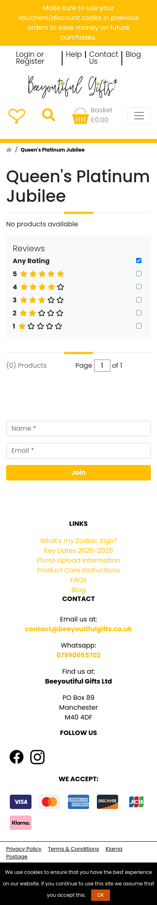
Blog (133, 54)
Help (74, 54)
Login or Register (30, 58)
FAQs (78, 580)
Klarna (113, 848)
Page (84, 365)
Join (79, 472)
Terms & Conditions (73, 848)
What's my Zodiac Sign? (78, 540)
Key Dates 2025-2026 (78, 550)
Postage (16, 856)
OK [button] (100, 895)
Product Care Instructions (78, 570)
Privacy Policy (23, 848)
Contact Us (103, 58)
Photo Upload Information (79, 560)
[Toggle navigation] (139, 115)
